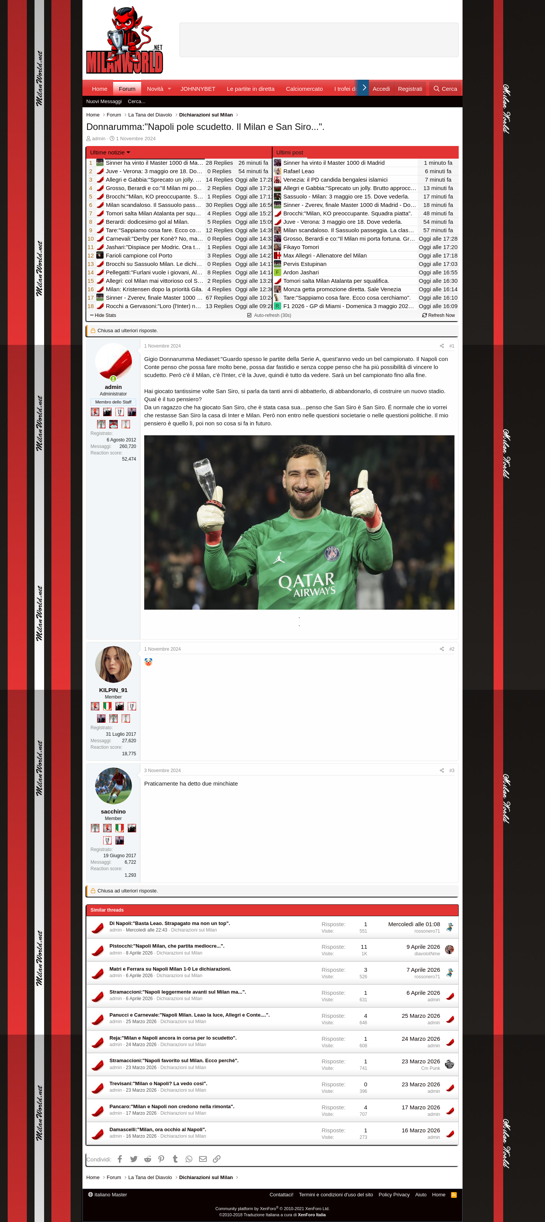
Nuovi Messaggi (104, 101)
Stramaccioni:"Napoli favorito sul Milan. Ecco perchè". (174, 1060)
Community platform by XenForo (273, 1208)
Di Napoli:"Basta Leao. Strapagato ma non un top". (170, 923)
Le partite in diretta (251, 88)
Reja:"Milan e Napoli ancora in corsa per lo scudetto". (173, 1038)
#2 (452, 649)
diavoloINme (427, 953)
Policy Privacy (394, 1194)
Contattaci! (281, 1194)
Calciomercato (304, 88)
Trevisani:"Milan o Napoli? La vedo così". (158, 1083)
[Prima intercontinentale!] (126, 424)
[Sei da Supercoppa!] (101, 424)
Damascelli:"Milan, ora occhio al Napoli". (158, 1129)
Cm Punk (430, 1068)
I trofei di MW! (352, 88)
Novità (155, 88)
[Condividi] (442, 346)
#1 (452, 346)
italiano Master (107, 1194)
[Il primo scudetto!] (107, 706)
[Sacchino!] (113, 424)
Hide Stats (103, 315)
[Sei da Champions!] (119, 412)
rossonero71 (427, 931)
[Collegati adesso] (113, 379)
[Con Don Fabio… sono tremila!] (132, 412)
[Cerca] (445, 89)
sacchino (113, 811)
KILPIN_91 (113, 690)
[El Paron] (107, 412)
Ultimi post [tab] (290, 152)
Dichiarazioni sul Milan (194, 930)
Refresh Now (438, 315)
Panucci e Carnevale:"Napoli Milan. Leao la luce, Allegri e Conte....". (190, 1015)
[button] (169, 89)
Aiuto (421, 1194)
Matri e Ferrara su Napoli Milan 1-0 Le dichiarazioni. (170, 969)
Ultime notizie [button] (107, 152)
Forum (127, 88)
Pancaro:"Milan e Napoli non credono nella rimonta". (172, 1106)
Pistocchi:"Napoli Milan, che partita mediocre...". (167, 946)
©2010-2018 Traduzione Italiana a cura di (272, 1214)
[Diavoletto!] (95, 412)
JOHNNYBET (198, 88)
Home (99, 88)
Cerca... (137, 101)
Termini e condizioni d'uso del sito (336, 1194)
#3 (452, 770)
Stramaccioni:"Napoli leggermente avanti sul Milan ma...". (178, 992)
